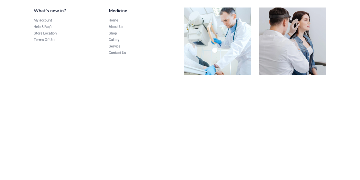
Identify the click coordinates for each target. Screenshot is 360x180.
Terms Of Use (45, 40)
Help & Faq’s (43, 27)
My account (43, 20)
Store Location (45, 33)
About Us (116, 27)
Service (114, 46)
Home (113, 20)
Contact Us (117, 53)
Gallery (114, 40)
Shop (113, 33)
